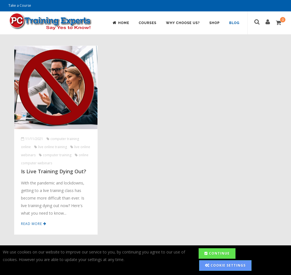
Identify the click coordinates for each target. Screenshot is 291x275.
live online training (50, 146)
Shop (214, 23)
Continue (217, 253)
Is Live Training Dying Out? (53, 171)
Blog (234, 23)
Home (120, 23)
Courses (147, 23)
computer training (55, 155)
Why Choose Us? (183, 23)
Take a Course (19, 5)
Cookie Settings (225, 265)
